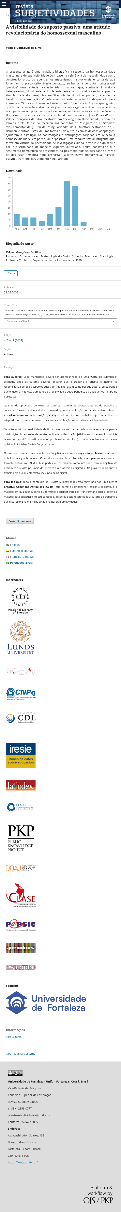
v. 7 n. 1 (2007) (40, 15)
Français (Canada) (22, 557)
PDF (12, 273)
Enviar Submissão (20, 521)
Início (9, 15)
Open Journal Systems (20, 1053)
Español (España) (21, 551)
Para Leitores (13, 1037)
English (15, 545)
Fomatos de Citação (19, 321)
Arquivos (22, 15)
